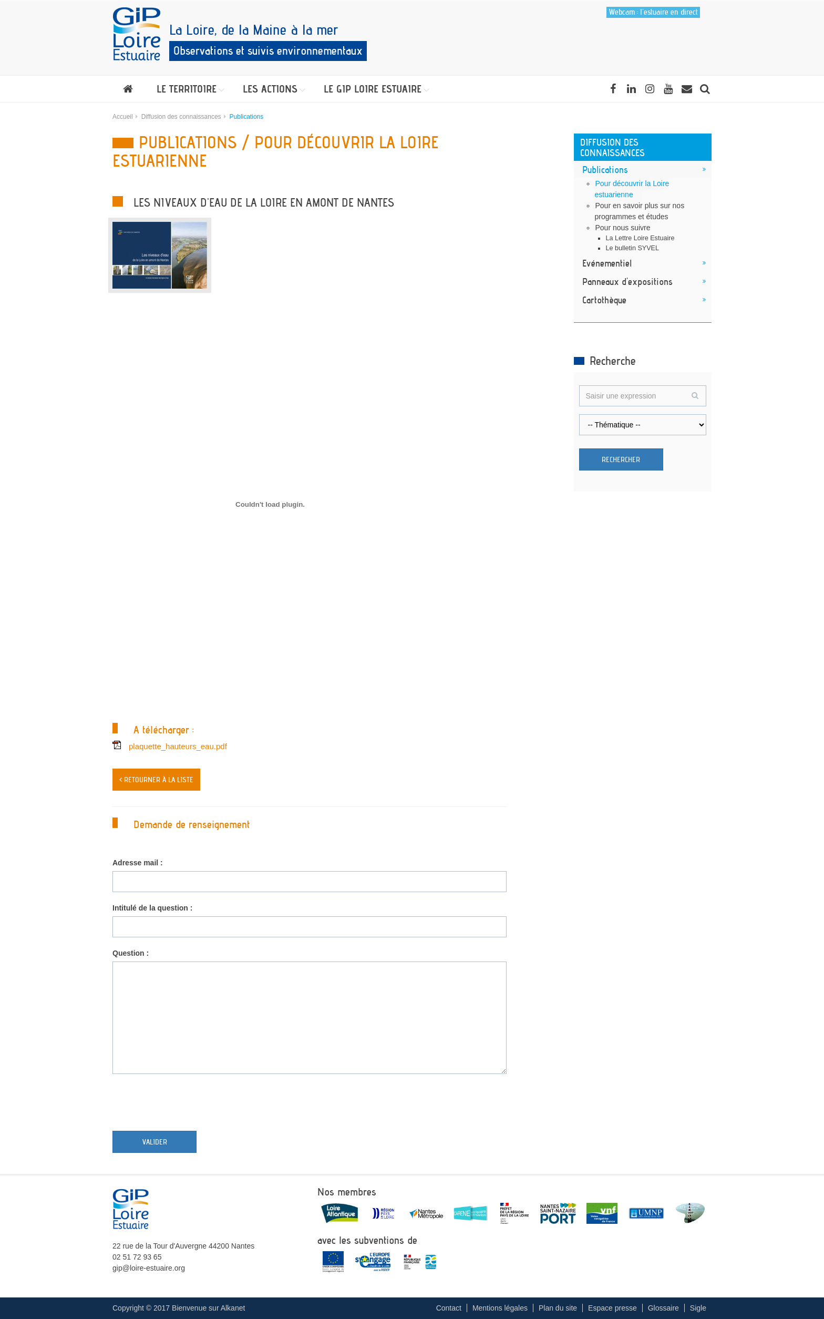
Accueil (122, 116)
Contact (448, 1308)
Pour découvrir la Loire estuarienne (632, 189)
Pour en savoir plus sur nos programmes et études (640, 211)
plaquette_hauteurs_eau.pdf (178, 746)
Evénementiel (607, 263)
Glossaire (663, 1308)
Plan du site (558, 1308)
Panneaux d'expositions (627, 281)
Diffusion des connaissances (181, 116)
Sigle (698, 1308)
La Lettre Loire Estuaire (640, 238)
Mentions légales (500, 1308)
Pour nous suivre (623, 227)
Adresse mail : (137, 862)
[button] (188, 89)
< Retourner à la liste (156, 779)
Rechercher (621, 459)
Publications (605, 169)
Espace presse (612, 1308)
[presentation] (192, 1105)
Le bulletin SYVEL (633, 248)
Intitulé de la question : (152, 908)
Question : (130, 953)
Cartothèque (604, 299)
